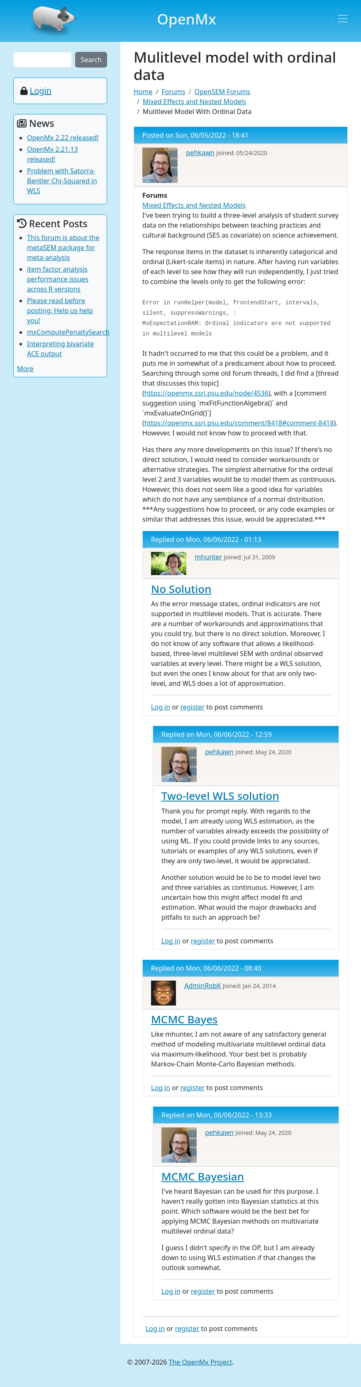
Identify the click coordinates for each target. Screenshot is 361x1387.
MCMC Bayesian (202, 1176)
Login (40, 90)
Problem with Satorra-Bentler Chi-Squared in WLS (62, 180)
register (192, 707)
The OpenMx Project (200, 1362)
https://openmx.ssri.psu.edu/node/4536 (206, 393)
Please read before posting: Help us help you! (60, 310)
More (25, 368)
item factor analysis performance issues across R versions (57, 279)
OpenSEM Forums (223, 91)
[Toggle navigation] (342, 18)
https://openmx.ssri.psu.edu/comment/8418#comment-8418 (239, 423)
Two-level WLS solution (220, 795)
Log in (160, 707)
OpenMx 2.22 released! (63, 137)
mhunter (208, 556)
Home (143, 91)
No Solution (181, 588)
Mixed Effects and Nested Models (194, 101)
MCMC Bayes (184, 1019)
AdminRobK (202, 985)
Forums (173, 91)
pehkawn (200, 152)
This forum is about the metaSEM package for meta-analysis (63, 247)
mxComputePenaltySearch (68, 332)
